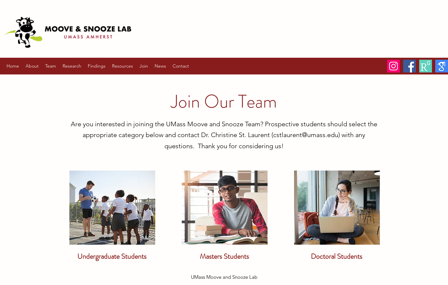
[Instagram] (393, 66)
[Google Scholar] (441, 66)
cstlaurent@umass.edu (305, 135)
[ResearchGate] (425, 66)
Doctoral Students (336, 256)
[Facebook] (409, 66)
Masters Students (224, 256)
